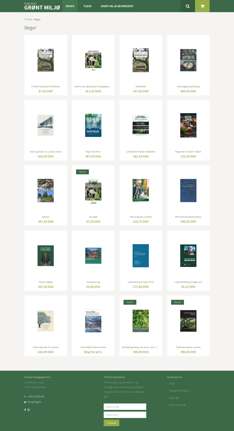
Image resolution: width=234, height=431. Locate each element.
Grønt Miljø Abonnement (117, 6)
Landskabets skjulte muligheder (140, 151)
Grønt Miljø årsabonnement (93, 347)
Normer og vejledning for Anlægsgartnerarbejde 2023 (93, 86)
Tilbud (87, 6)
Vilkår (172, 383)
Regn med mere (93, 151)
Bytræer (45, 216)
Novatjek (93, 216)
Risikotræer (141, 86)
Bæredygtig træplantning (188, 86)
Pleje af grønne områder (141, 216)
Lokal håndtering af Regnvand (188, 282)
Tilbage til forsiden (179, 390)
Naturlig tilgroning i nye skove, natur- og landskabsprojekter (141, 347)
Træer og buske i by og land (45, 347)
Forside (28, 19)
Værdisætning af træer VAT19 (141, 282)
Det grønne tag (93, 282)
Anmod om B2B (177, 405)
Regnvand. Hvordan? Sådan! (188, 151)
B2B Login (174, 397)
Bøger (70, 6)
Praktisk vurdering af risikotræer (45, 86)
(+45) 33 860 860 (36, 396)
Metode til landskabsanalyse (188, 216)
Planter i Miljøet (46, 282)
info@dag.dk (34, 401)
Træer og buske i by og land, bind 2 (46, 151)
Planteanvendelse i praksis (188, 347)
